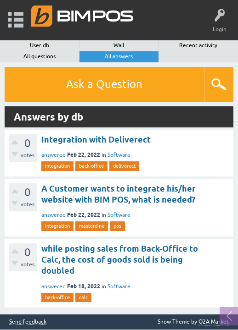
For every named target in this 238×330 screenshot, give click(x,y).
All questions (39, 56)
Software (119, 155)
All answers (119, 56)
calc (83, 297)
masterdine (91, 226)
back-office (91, 166)
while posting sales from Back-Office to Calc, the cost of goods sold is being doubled (119, 260)
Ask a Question (104, 84)
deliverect (124, 166)
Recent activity (198, 45)
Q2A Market (213, 322)
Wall (118, 45)
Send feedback (27, 322)
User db (39, 45)
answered (53, 155)
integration (57, 166)
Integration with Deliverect (96, 139)
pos (117, 226)
